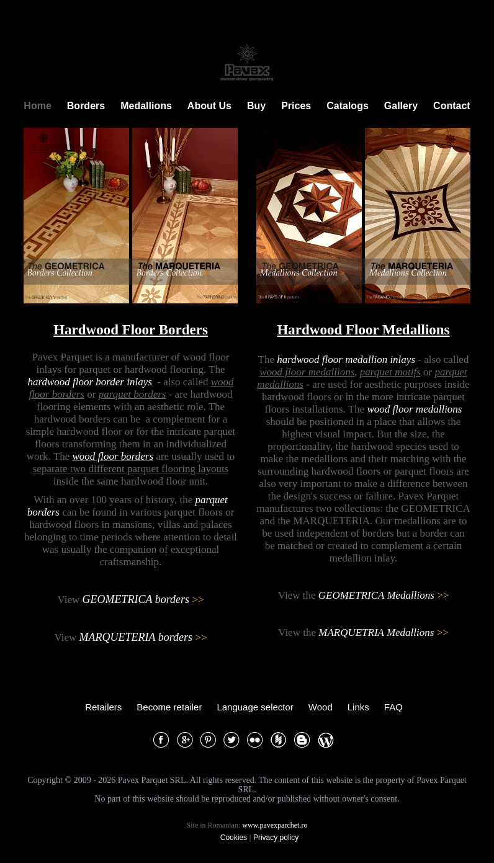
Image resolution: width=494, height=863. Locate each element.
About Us (209, 106)
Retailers (103, 707)
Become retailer (169, 707)
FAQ (393, 707)
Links (358, 707)
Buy (256, 106)
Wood (320, 707)
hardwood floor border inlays (89, 382)
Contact (451, 106)
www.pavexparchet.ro (274, 825)
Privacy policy (276, 837)
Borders (86, 106)
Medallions (146, 106)
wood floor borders (112, 456)
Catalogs (347, 106)
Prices (296, 106)
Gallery (401, 106)
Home (37, 106)
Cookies (233, 837)
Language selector (255, 707)
